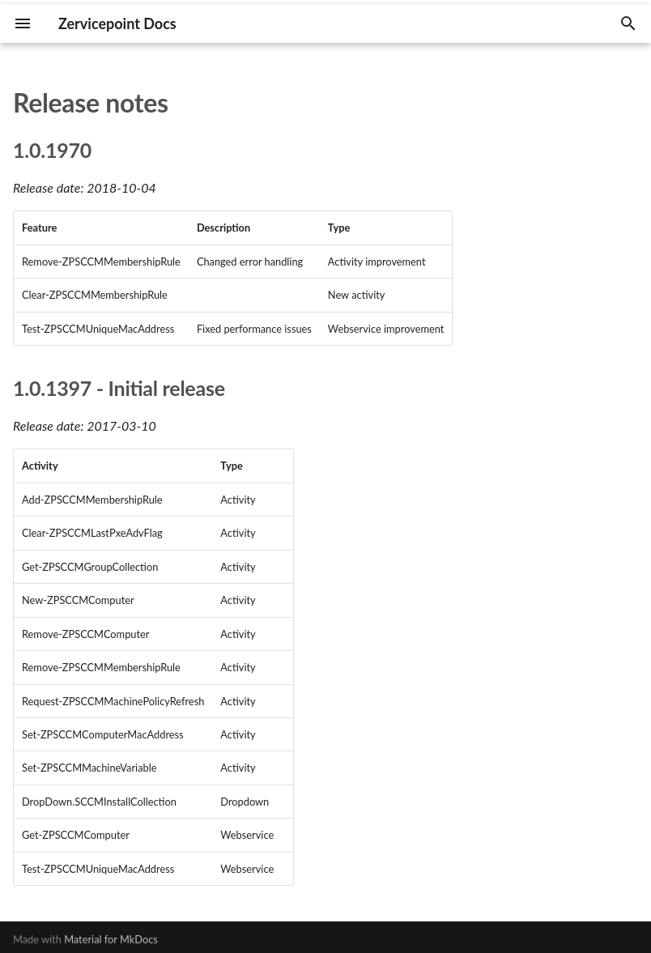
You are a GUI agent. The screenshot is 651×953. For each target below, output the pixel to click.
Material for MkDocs (111, 939)
